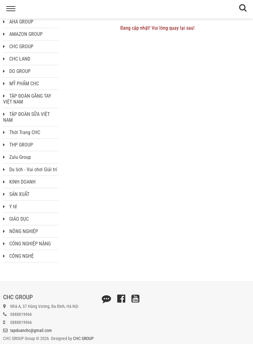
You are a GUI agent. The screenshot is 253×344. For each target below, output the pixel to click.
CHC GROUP (18, 46)
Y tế (10, 207)
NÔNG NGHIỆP (20, 231)
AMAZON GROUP (23, 34)
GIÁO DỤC (16, 219)
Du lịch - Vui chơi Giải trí (30, 169)
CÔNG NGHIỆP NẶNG (27, 244)
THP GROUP (18, 145)
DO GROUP (17, 71)
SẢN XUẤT (16, 194)
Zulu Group (17, 157)
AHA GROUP (18, 22)
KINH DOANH (19, 182)
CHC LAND (16, 59)
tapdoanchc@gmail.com (31, 330)
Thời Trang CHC (21, 132)
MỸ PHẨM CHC (21, 84)
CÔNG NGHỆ (18, 256)
